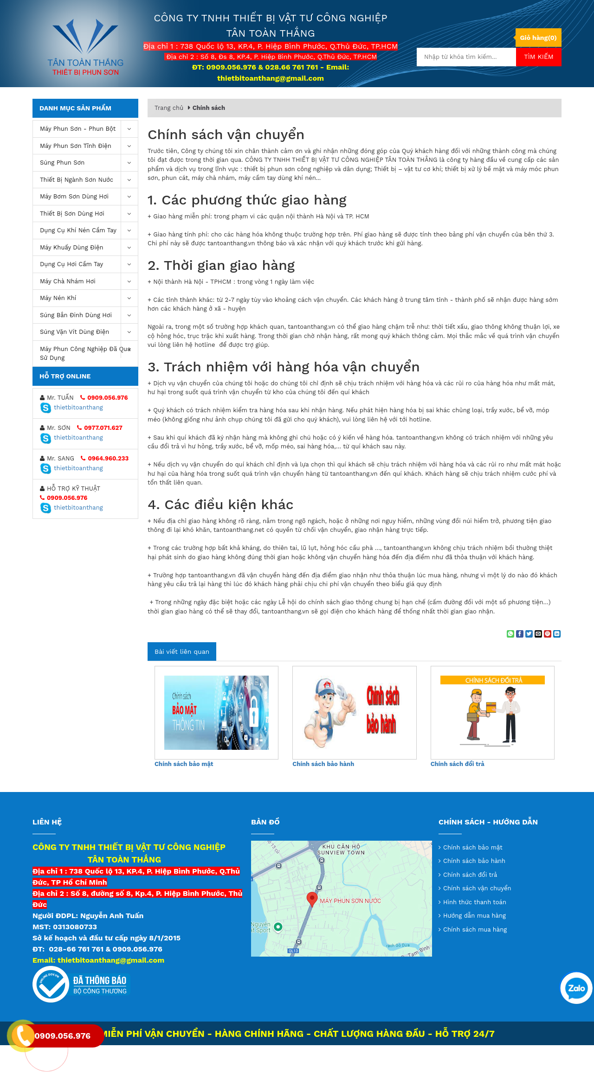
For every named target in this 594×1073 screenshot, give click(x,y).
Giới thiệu (231, 102)
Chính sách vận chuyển (477, 916)
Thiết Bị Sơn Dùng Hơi (89, 241)
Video (422, 102)
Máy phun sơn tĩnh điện (89, 174)
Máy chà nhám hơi (89, 309)
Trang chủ (172, 101)
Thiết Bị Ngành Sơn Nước (89, 208)
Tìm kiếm (539, 56)
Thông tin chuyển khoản (308, 102)
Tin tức (381, 102)
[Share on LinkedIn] (557, 661)
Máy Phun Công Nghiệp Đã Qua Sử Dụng (89, 379)
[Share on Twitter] (529, 661)
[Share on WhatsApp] (510, 661)
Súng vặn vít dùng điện (89, 360)
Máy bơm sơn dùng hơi (89, 224)
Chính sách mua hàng (475, 957)
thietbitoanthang (71, 435)
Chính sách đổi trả (457, 791)
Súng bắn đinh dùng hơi (89, 343)
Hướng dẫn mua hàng (474, 943)
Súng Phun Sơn (89, 190)
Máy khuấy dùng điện (89, 275)
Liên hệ (462, 102)
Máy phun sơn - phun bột (89, 157)
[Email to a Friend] (538, 661)
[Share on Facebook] (519, 661)
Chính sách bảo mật (184, 791)
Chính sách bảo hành (323, 791)
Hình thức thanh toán (474, 929)
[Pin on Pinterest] (547, 661)
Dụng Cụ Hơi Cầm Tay (89, 292)
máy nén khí (89, 326)
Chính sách (209, 135)
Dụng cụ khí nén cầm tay (89, 258)
